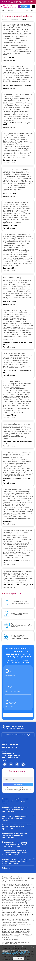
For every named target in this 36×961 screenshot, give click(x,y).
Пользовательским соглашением (10, 953)
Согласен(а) (18, 958)
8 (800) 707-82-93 (9, 11)
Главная (5, 20)
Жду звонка (18, 785)
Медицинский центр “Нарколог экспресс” (9, 6)
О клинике (14, 20)
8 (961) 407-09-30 (28, 11)
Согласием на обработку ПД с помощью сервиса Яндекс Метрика (15, 955)
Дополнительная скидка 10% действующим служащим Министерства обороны (18, 1)
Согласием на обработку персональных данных (18, 952)
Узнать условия (18, 715)
